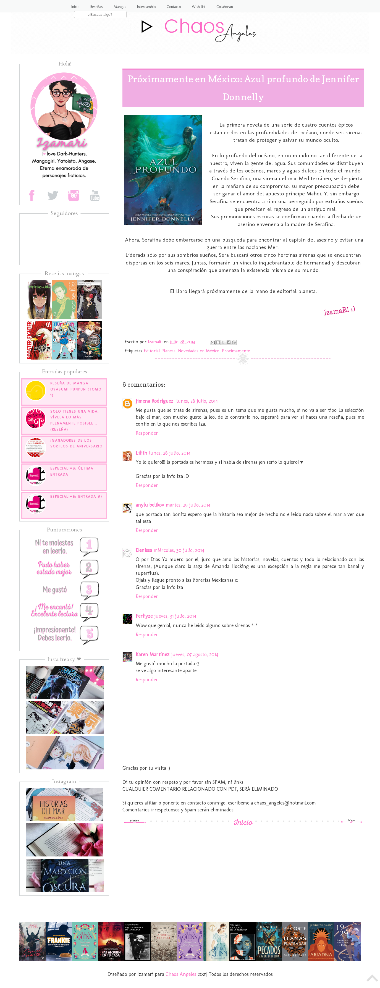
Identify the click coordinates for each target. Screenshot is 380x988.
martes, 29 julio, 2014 (188, 505)
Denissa (144, 550)
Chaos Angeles (181, 974)
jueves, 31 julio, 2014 (175, 616)
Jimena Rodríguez (155, 401)
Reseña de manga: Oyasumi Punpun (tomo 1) (75, 389)
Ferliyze (144, 616)
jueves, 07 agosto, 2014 (195, 654)
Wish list (198, 6)
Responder (147, 433)
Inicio (75, 6)
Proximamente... (237, 350)
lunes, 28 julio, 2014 (197, 401)
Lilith (141, 453)
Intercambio (146, 6)
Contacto (174, 6)
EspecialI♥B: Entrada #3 (76, 496)
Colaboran (224, 6)
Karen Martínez (152, 654)
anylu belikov (150, 505)
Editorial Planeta (159, 350)
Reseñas (96, 6)
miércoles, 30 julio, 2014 (179, 550)
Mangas (120, 6)
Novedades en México (198, 350)
